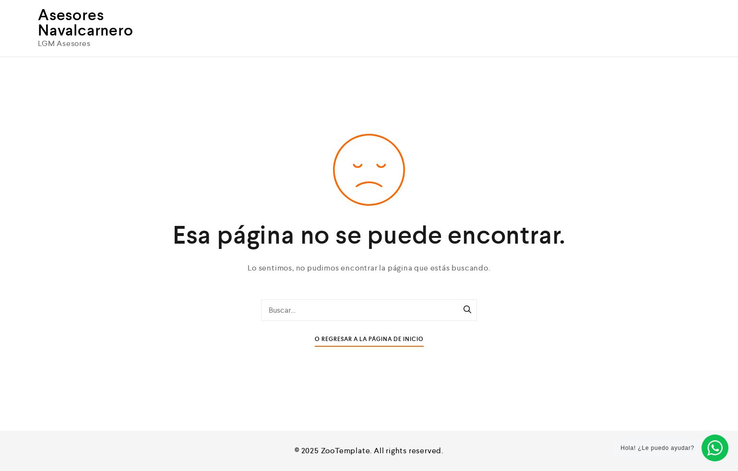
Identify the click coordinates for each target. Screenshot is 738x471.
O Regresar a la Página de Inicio (369, 339)
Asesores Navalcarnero (85, 22)
